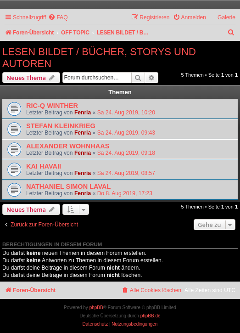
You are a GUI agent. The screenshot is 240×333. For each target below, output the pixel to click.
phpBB (96, 307)
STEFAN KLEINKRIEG (60, 126)
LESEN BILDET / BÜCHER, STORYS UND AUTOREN (99, 57)
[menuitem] (57, 17)
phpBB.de (150, 315)
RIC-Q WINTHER (52, 105)
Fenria (82, 112)
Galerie (226, 17)
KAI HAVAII (43, 166)
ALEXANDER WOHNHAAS (67, 146)
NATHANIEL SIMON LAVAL (68, 186)
